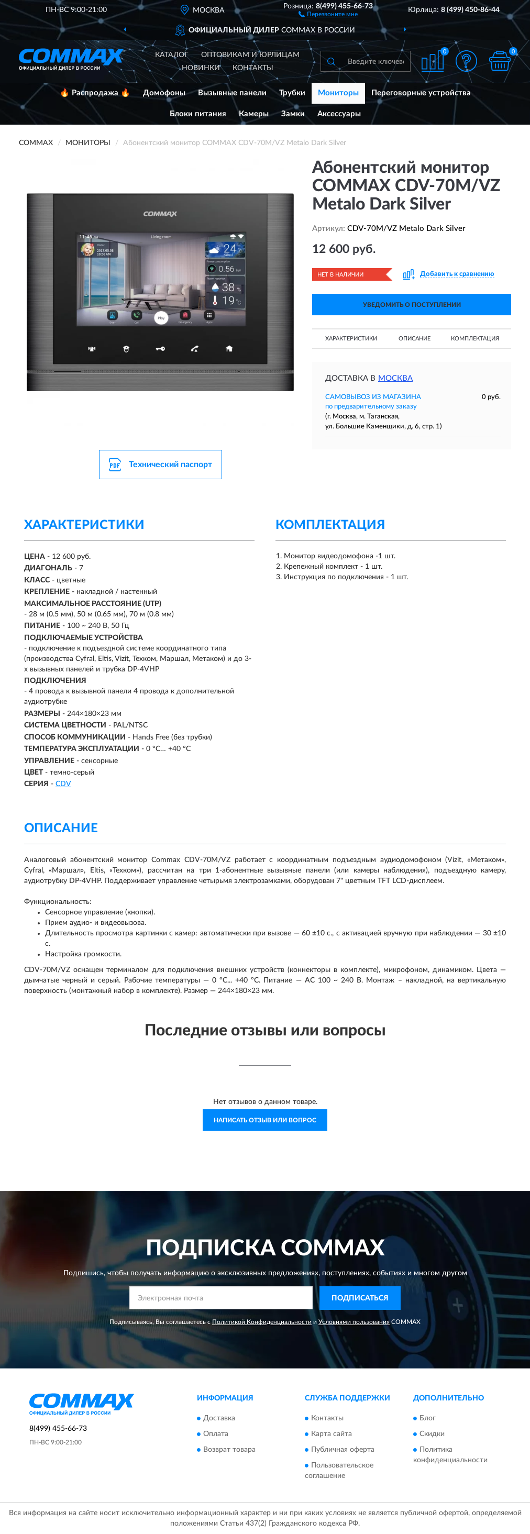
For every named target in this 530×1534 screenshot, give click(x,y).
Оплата (215, 1434)
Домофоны (164, 93)
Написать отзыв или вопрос (265, 1120)
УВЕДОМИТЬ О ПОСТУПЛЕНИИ (412, 305)
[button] (328, 13)
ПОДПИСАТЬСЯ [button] (360, 1298)
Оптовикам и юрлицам (250, 55)
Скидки (432, 1434)
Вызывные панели (232, 93)
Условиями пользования (354, 1322)
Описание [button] (414, 338)
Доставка (219, 1418)
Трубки (292, 93)
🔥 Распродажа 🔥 (95, 93)
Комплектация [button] (475, 338)
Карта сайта (331, 1434)
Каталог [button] (172, 55)
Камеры (254, 114)
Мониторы (338, 93)
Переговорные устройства (421, 93)
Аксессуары (339, 114)
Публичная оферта (342, 1450)
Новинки (201, 68)
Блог (427, 1418)
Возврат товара (229, 1450)
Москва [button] (395, 378)
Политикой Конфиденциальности (262, 1322)
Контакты (253, 68)
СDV (63, 784)
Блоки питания (198, 114)
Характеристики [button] (351, 338)
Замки (293, 114)
